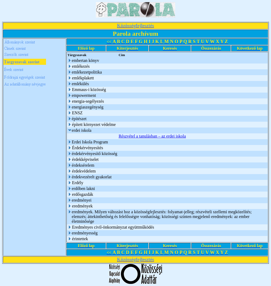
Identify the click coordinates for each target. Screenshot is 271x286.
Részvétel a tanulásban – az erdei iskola (152, 136)
